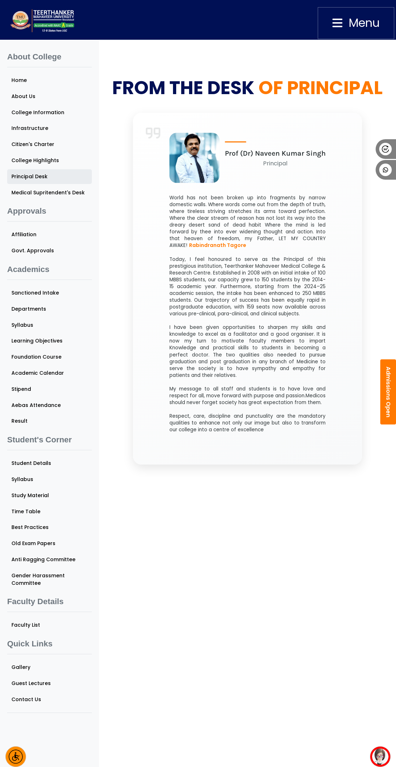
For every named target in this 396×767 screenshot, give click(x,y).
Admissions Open (388, 391)
